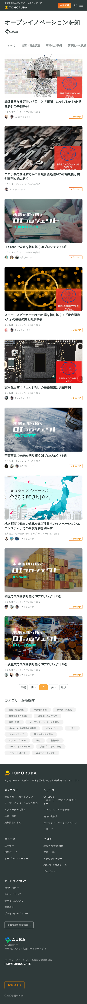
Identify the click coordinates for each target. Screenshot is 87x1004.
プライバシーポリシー (16, 913)
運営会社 (9, 907)
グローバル (49, 852)
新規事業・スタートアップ (19, 796)
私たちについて (13, 894)
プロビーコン (51, 871)
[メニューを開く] (80, 5)
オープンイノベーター (16, 858)
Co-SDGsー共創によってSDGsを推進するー (60, 800)
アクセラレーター (53, 858)
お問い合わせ (12, 888)
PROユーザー (12, 852)
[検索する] (75, 6)
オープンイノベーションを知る (21, 803)
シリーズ (48, 829)
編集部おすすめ (13, 822)
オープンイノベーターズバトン (60, 823)
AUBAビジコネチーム (55, 865)
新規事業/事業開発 (53, 845)
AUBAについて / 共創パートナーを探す (26, 948)
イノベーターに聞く (15, 809)
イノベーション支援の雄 (57, 810)
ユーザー (9, 845)
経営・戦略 (10, 816)
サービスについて (14, 900)
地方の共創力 (51, 816)
